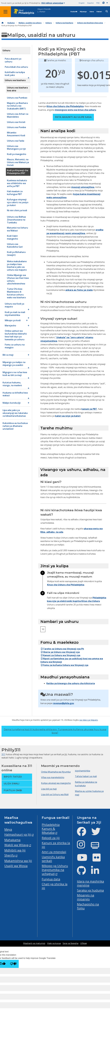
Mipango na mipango (85, 897)
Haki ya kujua (54, 943)
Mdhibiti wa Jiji (15, 850)
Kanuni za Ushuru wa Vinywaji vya (60, 655)
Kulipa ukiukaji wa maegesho (56, 783)
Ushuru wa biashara (64, 23)
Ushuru (48, 23)
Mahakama (12, 840)
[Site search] (106, 11)
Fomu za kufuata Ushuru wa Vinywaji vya (64, 665)
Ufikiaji (83, 943)
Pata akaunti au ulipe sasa (73, 117)
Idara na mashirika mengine (90, 883)
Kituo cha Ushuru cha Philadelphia (65, 106)
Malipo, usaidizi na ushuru (30, 23)
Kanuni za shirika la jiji (56, 845)
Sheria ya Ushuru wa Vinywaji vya (60, 652)
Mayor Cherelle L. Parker (43, 10)
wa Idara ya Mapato (88, 720)
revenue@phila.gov (63, 703)
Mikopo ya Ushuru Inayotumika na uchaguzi (55, 870)
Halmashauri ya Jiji (17, 834)
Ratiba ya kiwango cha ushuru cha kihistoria (70, 683)
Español (90, 3)
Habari (99, 12)
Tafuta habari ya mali (86, 776)
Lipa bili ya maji (49, 788)
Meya (8, 829)
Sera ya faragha (70, 943)
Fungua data (51, 879)
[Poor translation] (13, 964)
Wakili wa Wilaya (16, 845)
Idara (92, 12)
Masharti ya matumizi (34, 943)
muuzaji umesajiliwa (82, 187)
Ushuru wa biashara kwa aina (90, 23)
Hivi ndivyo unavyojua (53, 3)
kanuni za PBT (89, 408)
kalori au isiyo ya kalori (68, 415)
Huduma (73, 12)
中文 (98, 3)
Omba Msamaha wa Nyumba (56, 771)
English (82, 3)
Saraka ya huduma (90, 890)
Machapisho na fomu (88, 906)
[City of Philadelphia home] (25, 12)
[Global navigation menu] (5, 11)
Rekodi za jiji (51, 838)
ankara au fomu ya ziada (79, 289)
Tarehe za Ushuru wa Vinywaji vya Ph (62, 648)
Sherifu (9, 855)
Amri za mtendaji (54, 852)
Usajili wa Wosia (16, 866)
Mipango (83, 12)
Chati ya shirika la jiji (54, 886)
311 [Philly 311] (3, 754)
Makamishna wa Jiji (18, 861)
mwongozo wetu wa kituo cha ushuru (75, 109)
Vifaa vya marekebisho (52, 777)
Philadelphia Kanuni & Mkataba (51, 828)
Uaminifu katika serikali (53, 859)
